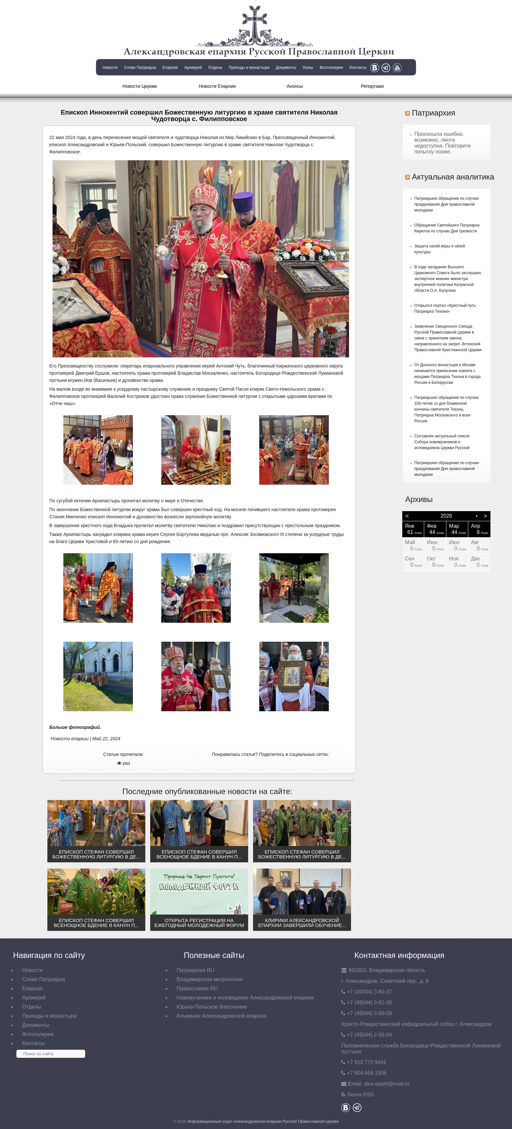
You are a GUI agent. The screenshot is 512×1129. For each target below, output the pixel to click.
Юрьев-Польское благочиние (212, 1007)
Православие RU (197, 988)
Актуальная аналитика (453, 176)
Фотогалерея (331, 67)
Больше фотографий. (75, 727)
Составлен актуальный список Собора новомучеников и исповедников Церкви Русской (442, 442)
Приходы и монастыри (249, 67)
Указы (307, 67)
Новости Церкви (139, 86)
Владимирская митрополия (210, 979)
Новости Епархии (217, 86)
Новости (110, 67)
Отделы (215, 67)
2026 (446, 516)
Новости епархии (69, 738)
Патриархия (434, 112)
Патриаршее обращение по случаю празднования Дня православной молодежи (446, 204)
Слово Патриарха (140, 67)
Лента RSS (360, 1094)
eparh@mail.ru (386, 1084)
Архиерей (193, 67)
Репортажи (372, 86)
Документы (286, 67)
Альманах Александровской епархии (221, 1016)
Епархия (170, 67)
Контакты (357, 67)
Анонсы (295, 86)
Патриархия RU (196, 970)
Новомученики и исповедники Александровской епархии (245, 997)
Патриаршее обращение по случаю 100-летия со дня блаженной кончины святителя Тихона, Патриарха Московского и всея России (446, 409)
